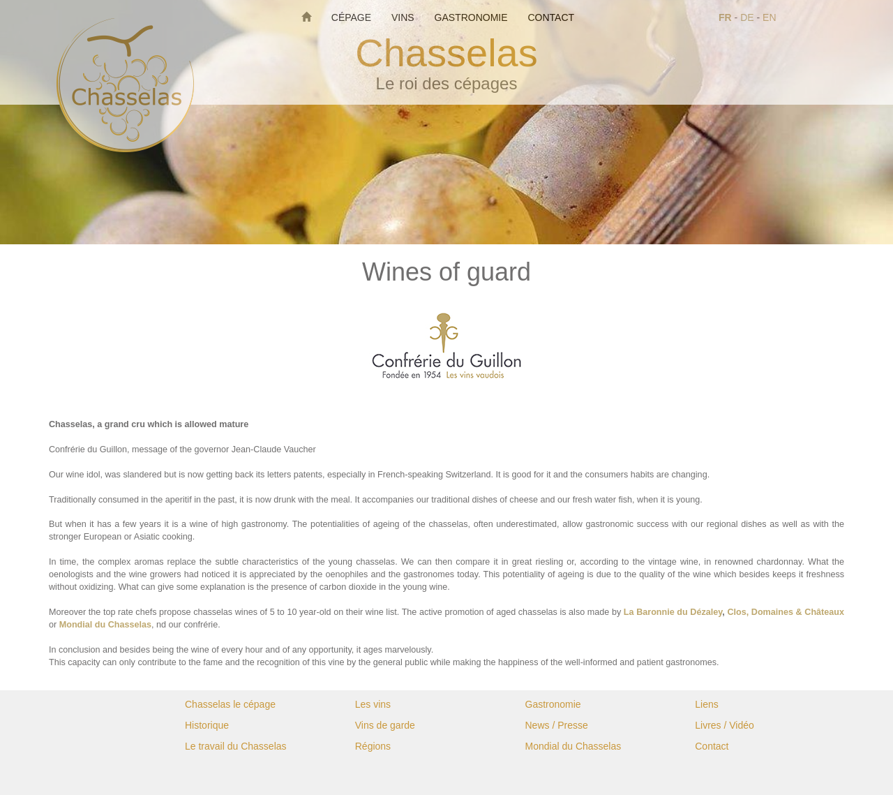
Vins (404, 17)
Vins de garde (385, 725)
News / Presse (556, 725)
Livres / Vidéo (724, 725)
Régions (373, 746)
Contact (550, 17)
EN (769, 17)
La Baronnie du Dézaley (673, 612)
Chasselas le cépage (230, 704)
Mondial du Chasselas (105, 625)
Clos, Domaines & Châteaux (785, 612)
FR (725, 17)
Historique (207, 725)
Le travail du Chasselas (236, 746)
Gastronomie (473, 17)
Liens (706, 704)
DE (746, 17)
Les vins (373, 704)
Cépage (352, 17)
